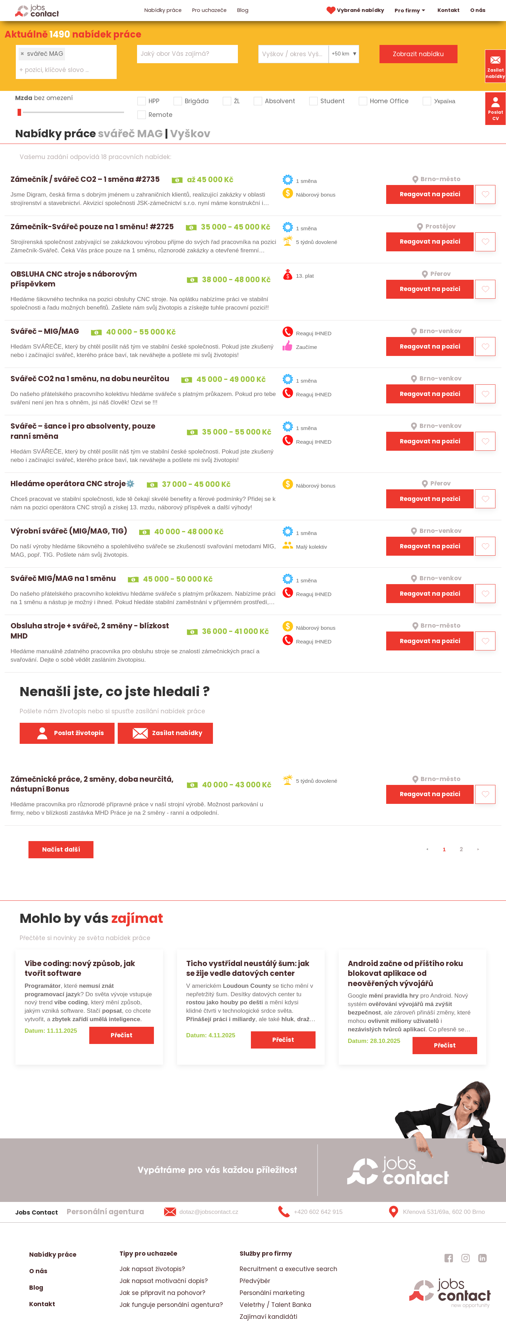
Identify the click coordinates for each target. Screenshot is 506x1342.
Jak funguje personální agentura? (171, 1305)
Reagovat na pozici (430, 194)
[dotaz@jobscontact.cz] (210, 1212)
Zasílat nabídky (495, 66)
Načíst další (61, 849)
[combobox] (66, 62)
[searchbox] (62, 70)
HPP (154, 101)
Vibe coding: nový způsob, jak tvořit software (80, 968)
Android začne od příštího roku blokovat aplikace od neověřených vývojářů (405, 973)
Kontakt (448, 10)
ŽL (237, 101)
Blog (242, 10)
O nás (478, 10)
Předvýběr (255, 1281)
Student (332, 101)
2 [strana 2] (461, 849)
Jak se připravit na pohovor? (162, 1293)
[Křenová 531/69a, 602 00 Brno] (434, 1212)
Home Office (389, 101)
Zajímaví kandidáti (268, 1317)
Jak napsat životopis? (152, 1269)
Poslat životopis (67, 733)
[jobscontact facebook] (448, 1258)
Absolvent (280, 101)
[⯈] (477, 849)
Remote (161, 115)
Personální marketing (272, 1293)
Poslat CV (495, 108)
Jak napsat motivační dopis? (163, 1281)
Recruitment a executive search (288, 1269)
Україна (444, 101)
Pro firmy (411, 10)
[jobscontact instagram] (465, 1258)
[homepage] (450, 1307)
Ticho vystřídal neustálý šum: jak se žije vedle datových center (247, 968)
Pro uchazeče (209, 10)
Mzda (23, 98)
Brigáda (197, 101)
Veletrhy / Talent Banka (275, 1305)
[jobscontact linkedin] (482, 1258)
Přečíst (121, 1035)
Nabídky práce (163, 10)
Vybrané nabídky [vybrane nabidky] (354, 10)
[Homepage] (37, 10)
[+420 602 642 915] (322, 1212)
